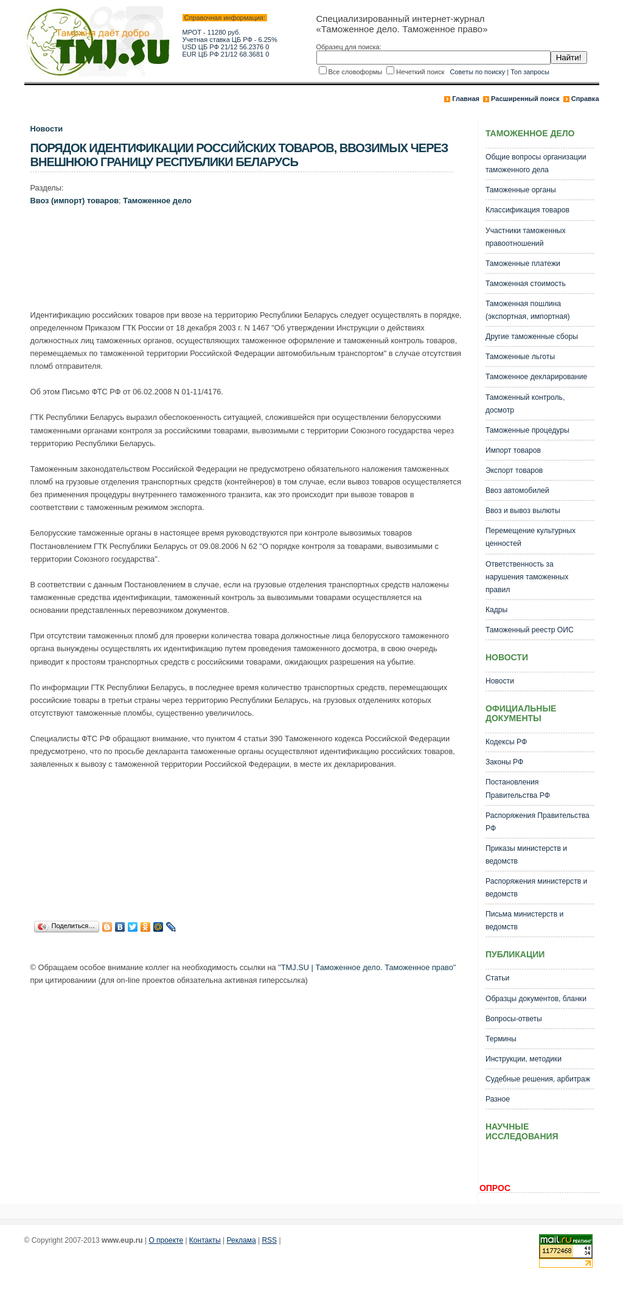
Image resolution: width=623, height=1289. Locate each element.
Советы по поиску (477, 71)
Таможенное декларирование (536, 376)
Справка (585, 98)
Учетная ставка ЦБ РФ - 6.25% (230, 39)
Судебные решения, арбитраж (538, 1079)
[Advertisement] (251, 260)
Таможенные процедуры (527, 430)
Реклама (241, 1240)
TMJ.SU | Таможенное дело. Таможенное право (367, 967)
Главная (465, 98)
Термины (501, 1039)
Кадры (496, 610)
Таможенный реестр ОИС (530, 630)
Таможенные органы (521, 190)
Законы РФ (504, 762)
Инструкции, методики (524, 1059)
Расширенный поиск (525, 98)
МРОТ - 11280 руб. (212, 32)
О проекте (165, 1240)
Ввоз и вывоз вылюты (523, 510)
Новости (46, 128)
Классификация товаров (527, 210)
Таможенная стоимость (526, 283)
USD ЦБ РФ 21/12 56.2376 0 (226, 47)
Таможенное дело (157, 200)
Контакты (205, 1240)
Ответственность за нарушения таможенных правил (527, 577)
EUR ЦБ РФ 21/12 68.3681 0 (226, 54)
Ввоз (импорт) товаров (74, 200)
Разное (498, 1099)
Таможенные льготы (520, 356)
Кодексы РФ (506, 742)
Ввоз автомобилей (517, 490)
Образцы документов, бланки (536, 998)
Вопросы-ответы (514, 1019)
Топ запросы (529, 71)
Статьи (497, 978)
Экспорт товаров (514, 470)
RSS (269, 1240)
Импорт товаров (513, 450)
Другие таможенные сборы (532, 336)
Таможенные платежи (523, 263)
